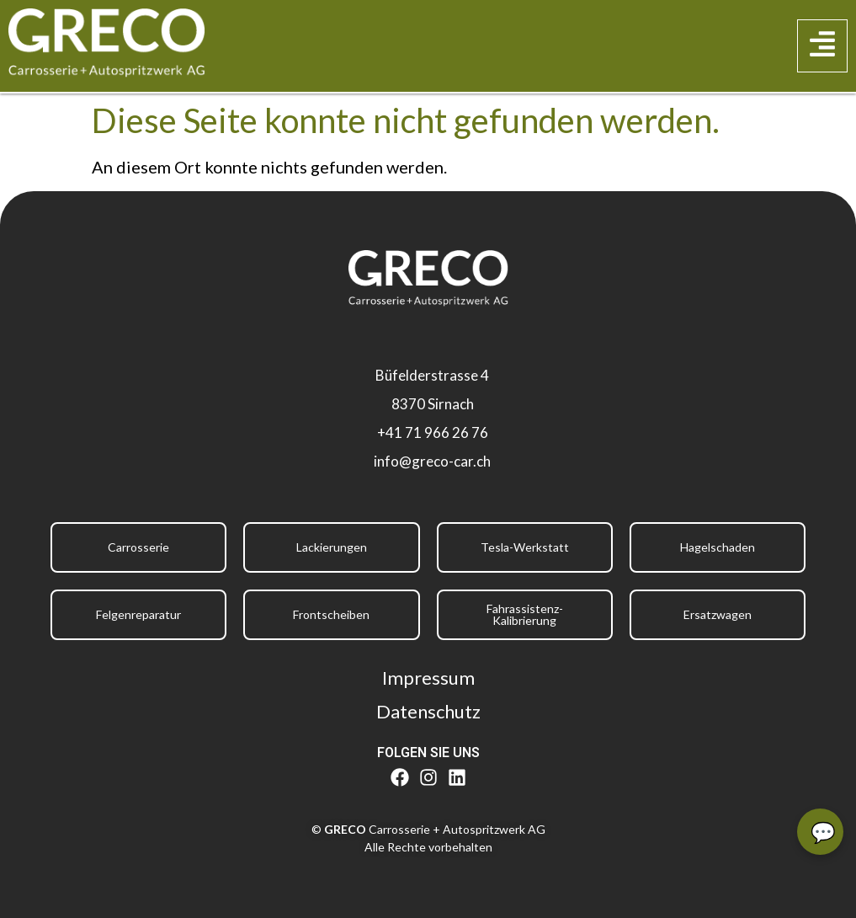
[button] (822, 46)
